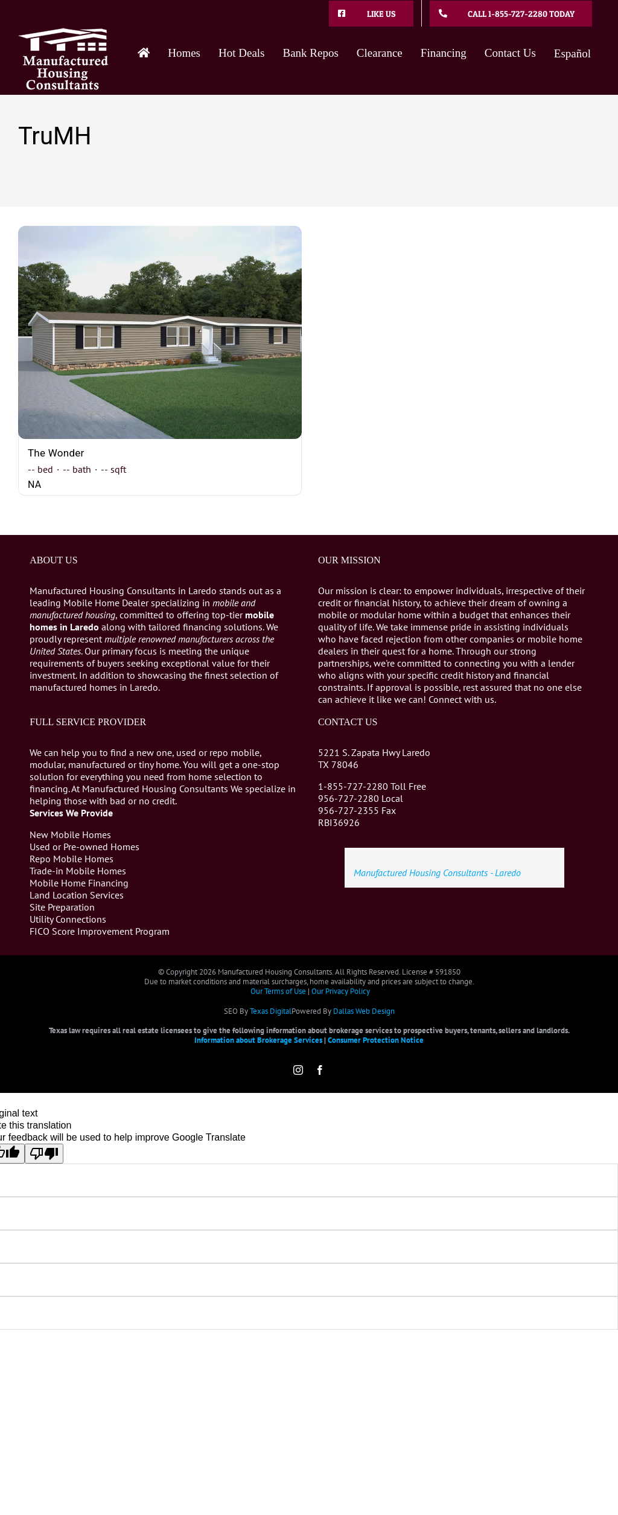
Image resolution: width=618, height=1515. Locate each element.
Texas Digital (270, 1011)
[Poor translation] (44, 1154)
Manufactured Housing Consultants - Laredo (437, 872)
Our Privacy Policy (340, 991)
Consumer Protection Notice (376, 1040)
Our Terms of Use (278, 991)
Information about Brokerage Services (258, 1040)
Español (572, 53)
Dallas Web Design (364, 1011)
